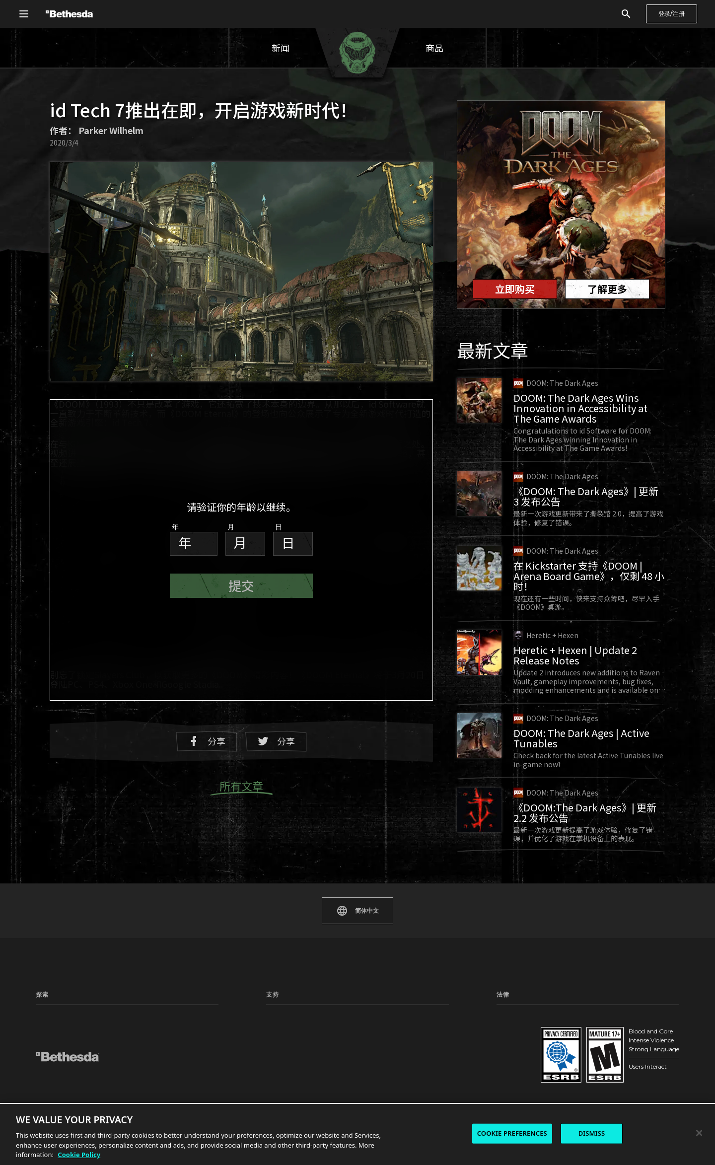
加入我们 (603, 1070)
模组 (42, 1043)
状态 (367, 1016)
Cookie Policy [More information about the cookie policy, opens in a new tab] (79, 1154)
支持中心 (278, 1016)
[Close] (699, 1133)
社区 (42, 1056)
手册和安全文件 (287, 1030)
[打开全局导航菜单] (24, 14)
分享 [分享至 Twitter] (276, 741)
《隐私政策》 (514, 1016)
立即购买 (515, 289)
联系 (597, 1043)
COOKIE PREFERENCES (512, 1133)
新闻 (280, 47)
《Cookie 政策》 (519, 1070)
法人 (597, 1056)
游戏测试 (142, 1043)
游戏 (42, 1030)
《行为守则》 (609, 1030)
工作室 (139, 1030)
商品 (434, 47)
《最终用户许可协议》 (526, 1043)
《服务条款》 (514, 1030)
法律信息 (508, 1056)
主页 (42, 1016)
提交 (241, 585)
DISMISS (591, 1133)
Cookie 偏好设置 (613, 1017)
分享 (206, 741)
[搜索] (626, 14)
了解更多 (607, 289)
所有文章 (241, 787)
